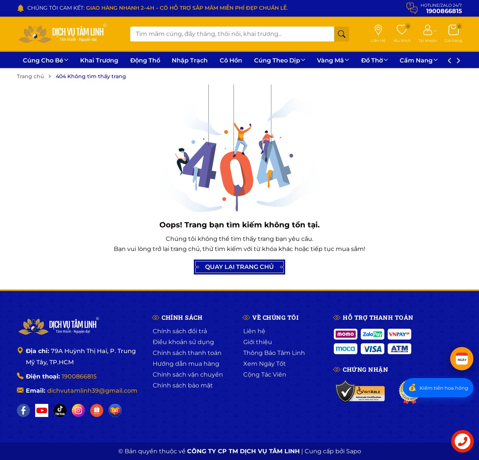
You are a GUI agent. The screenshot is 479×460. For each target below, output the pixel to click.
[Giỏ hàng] (453, 34)
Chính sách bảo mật (183, 385)
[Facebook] (23, 410)
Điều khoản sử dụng (183, 342)
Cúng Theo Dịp (291, 60)
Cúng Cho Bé (47, 60)
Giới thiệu (257, 342)
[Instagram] (78, 410)
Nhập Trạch (197, 60)
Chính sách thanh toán (187, 352)
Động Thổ (150, 60)
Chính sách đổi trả (180, 331)
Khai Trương (102, 60)
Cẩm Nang (436, 60)
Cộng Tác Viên (264, 374)
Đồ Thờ (389, 60)
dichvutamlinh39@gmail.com (92, 390)
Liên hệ (254, 331)
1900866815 (79, 376)
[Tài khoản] (427, 34)
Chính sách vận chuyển (188, 374)
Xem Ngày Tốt (264, 363)
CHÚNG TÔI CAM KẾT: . (157, 7)
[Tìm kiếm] (341, 34)
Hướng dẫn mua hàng (186, 363)
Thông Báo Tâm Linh (274, 352)
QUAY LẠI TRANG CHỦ (239, 267)
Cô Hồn (240, 60)
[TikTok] (60, 410)
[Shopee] (96, 410)
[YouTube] (41, 410)
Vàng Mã (346, 60)
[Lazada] (115, 410)
